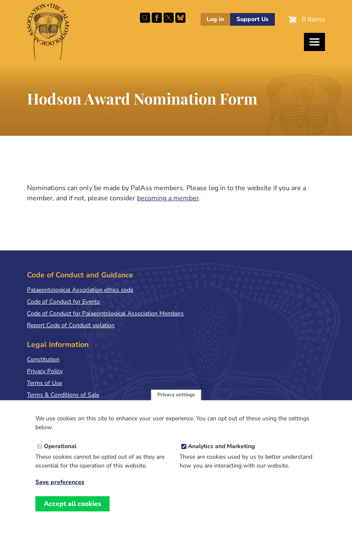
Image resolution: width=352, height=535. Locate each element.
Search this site (145, 18)
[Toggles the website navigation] (314, 42)
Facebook (157, 18)
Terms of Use (44, 383)
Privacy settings (176, 400)
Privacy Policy (45, 371)
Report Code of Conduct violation (71, 325)
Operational (60, 452)
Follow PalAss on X (169, 18)
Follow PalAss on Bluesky (180, 18)
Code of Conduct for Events (63, 302)
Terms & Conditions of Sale (63, 395)
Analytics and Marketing (221, 452)
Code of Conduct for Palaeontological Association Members (105, 313)
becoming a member (168, 198)
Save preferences (59, 488)
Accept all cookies (72, 508)
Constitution (43, 359)
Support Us (252, 19)
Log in (215, 19)
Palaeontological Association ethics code (80, 290)
